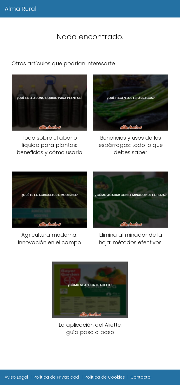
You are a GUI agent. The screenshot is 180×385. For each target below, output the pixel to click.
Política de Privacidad (56, 377)
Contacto (140, 377)
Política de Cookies (105, 377)
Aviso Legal (16, 377)
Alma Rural (20, 9)
